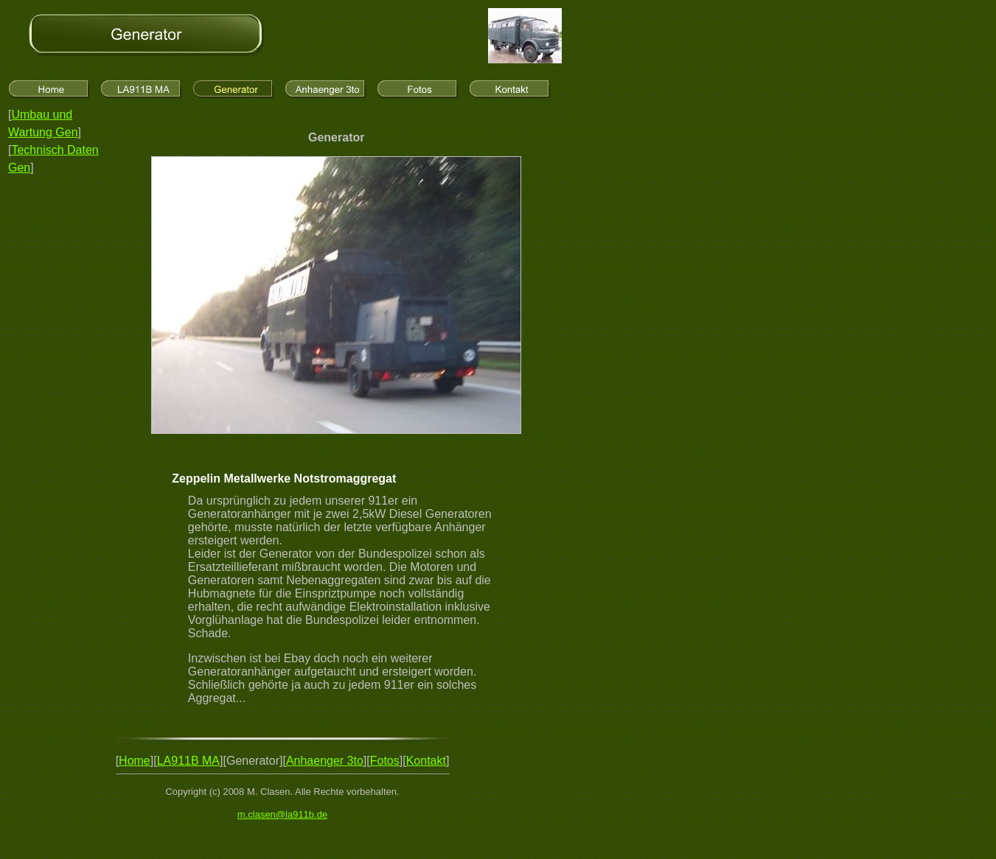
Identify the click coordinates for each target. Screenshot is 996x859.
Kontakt (426, 760)
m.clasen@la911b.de (282, 814)
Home (134, 760)
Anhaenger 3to (324, 760)
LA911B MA (188, 760)
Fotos (385, 760)
